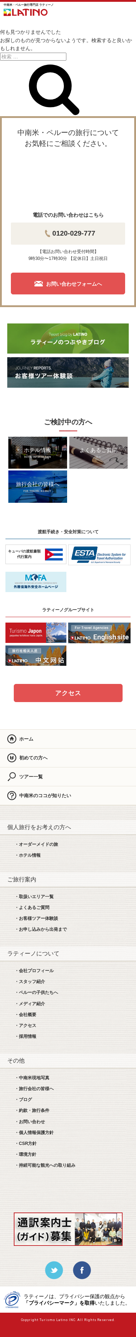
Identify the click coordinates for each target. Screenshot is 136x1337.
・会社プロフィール (34, 970)
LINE (85, 11)
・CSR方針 (26, 1143)
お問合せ (106, 11)
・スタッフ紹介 (30, 981)
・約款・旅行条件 (32, 1110)
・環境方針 (25, 1154)
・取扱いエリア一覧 (34, 896)
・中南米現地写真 (32, 1077)
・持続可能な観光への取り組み (45, 1165)
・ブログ (23, 1099)
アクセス (68, 693)
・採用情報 (25, 1036)
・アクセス (25, 1025)
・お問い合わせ (30, 1121)
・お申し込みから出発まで (41, 929)
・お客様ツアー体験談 (36, 918)
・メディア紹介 (30, 1003)
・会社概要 (25, 1014)
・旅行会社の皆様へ (34, 1088)
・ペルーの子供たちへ (36, 992)
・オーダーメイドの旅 (36, 844)
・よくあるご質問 (32, 907)
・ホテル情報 (28, 855)
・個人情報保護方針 (34, 1132)
